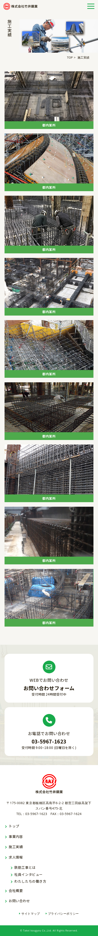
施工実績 (16, 846)
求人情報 (16, 857)
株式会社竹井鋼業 (20, 6)
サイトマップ (30, 913)
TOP (70, 57)
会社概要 (16, 890)
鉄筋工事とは (25, 867)
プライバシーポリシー (63, 913)
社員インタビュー (28, 874)
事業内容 (16, 836)
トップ (14, 826)
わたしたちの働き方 (30, 881)
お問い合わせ (19, 900)
